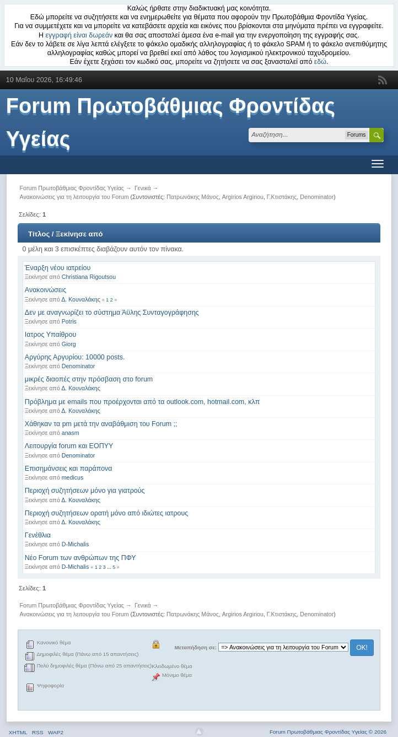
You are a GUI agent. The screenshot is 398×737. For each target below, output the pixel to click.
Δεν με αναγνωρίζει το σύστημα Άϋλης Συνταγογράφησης (112, 312)
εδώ (320, 62)
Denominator (317, 196)
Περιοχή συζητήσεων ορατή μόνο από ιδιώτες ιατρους (107, 513)
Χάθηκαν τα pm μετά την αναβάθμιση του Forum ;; (101, 424)
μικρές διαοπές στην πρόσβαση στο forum (89, 379)
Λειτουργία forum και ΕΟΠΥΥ (69, 446)
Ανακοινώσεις (45, 290)
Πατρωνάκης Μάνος (192, 196)
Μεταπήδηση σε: (196, 647)
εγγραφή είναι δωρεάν (79, 35)
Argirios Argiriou (242, 196)
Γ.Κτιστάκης (282, 196)
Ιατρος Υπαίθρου (50, 334)
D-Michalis (75, 544)
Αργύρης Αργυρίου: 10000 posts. (75, 357)
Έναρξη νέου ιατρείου (57, 268)
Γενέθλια (38, 535)
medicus (72, 477)
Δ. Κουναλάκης (80, 299)
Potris (69, 321)
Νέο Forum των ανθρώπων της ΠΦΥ (80, 558)
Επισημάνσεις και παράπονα (68, 468)
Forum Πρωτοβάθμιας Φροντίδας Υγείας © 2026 (328, 732)
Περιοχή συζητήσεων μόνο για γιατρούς (85, 490)
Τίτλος (39, 234)
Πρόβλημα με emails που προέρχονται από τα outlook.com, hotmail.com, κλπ (142, 402)
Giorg (69, 344)
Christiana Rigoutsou (89, 276)
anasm (70, 432)
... (109, 567)
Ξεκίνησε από (79, 234)
